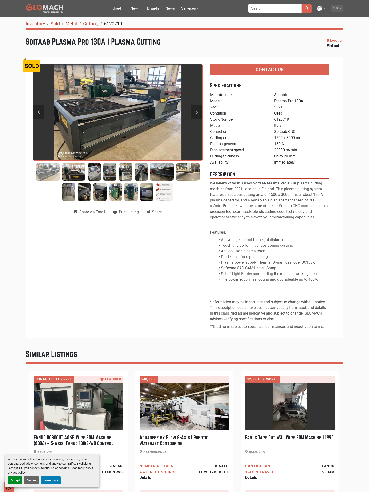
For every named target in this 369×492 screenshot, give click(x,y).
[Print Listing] (128, 212)
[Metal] (71, 23)
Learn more (50, 480)
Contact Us (270, 69)
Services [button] (188, 8)
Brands (153, 8)
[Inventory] (35, 23)
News (170, 8)
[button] (118, 8)
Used (117, 8)
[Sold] (55, 23)
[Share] (154, 212)
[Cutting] (90, 23)
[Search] (275, 8)
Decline (31, 480)
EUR (336, 8)
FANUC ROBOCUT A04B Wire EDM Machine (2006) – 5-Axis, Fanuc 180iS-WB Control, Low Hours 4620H (74, 443)
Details (145, 477)
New (134, 8)
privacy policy (16, 472)
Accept (15, 480)
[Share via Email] (91, 212)
